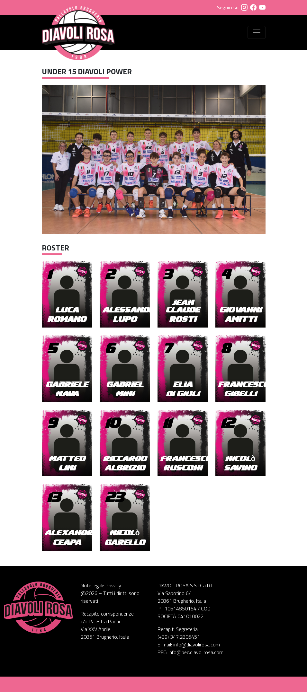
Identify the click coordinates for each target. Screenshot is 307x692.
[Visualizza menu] (257, 32)
